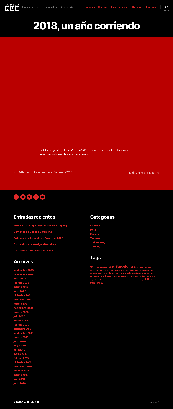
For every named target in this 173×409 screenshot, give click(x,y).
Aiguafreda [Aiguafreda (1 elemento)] (103, 267)
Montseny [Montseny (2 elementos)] (94, 276)
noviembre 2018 (23, 366)
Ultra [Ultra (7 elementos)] (148, 279)
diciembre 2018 (23, 362)
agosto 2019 (21, 337)
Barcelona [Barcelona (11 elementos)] (124, 266)
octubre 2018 (22, 370)
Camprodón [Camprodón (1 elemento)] (94, 270)
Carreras (136, 7)
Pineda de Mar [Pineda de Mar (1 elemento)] (134, 276)
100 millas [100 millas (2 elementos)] (94, 267)
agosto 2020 (21, 311)
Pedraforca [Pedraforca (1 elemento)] (124, 276)
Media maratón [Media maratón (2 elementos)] (139, 273)
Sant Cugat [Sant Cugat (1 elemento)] (136, 280)
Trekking (95, 246)
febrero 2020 (22, 324)
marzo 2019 (21, 353)
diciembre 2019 (23, 328)
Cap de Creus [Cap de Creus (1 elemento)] (119, 270)
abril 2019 (20, 349)
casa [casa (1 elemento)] (126, 270)
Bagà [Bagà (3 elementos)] (111, 267)
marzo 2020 (21, 320)
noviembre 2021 (23, 299)
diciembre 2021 (23, 295)
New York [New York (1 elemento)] (117, 276)
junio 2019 (20, 341)
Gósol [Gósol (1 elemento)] (100, 273)
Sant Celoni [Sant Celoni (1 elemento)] (127, 280)
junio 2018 (20, 383)
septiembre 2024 (24, 274)
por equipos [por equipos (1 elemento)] (151, 276)
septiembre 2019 (24, 332)
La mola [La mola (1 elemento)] (105, 273)
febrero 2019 (21, 358)
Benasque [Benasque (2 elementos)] (138, 267)
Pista (93, 229)
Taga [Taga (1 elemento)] (142, 280)
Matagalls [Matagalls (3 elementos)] (126, 273)
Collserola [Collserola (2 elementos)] (144, 270)
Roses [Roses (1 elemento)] (121, 280)
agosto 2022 (21, 286)
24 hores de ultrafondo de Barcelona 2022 (39, 238)
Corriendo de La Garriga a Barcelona (36, 244)
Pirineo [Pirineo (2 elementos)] (143, 276)
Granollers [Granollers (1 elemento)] (93, 273)
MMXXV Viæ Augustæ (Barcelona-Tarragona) (41, 225)
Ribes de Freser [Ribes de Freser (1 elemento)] (112, 280)
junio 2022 (20, 291)
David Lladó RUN (30, 402)
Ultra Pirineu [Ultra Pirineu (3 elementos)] (96, 283)
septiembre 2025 (24, 270)
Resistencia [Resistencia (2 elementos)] (100, 280)
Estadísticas (150, 7)
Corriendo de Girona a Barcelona (33, 231)
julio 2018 (20, 378)
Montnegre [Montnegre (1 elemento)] (150, 273)
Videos (89, 7)
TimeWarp (96, 238)
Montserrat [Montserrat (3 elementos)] (106, 276)
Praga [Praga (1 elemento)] (92, 280)
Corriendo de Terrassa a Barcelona (35, 250)
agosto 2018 (21, 374)
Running (95, 233)
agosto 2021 (21, 303)
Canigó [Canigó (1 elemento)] (112, 270)
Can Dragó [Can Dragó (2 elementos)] (103, 270)
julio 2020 (20, 316)
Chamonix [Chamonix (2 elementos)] (133, 270)
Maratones (124, 7)
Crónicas (102, 7)
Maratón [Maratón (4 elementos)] (114, 273)
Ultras (113, 7)
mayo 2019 (20, 345)
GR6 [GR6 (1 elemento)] (151, 270)
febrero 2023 (22, 282)
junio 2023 (20, 278)
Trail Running (98, 242)
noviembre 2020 (24, 307)
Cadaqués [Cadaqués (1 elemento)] (147, 267)
